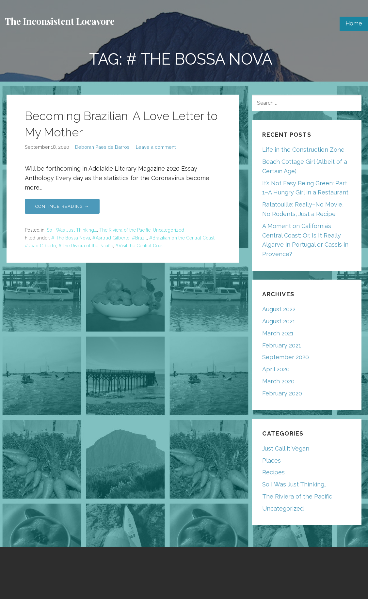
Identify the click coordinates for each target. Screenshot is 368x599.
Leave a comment (156, 147)
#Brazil (139, 237)
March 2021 (278, 333)
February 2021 (281, 345)
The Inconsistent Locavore (60, 21)
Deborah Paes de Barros (102, 147)
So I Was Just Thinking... (72, 230)
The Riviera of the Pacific (125, 230)
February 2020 (282, 393)
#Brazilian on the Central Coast (182, 237)
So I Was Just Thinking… (294, 484)
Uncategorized (168, 230)
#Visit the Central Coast (140, 245)
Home (353, 23)
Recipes (273, 472)
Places (271, 460)
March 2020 (278, 381)
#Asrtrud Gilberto (111, 237)
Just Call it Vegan (285, 448)
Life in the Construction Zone (303, 149)
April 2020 (276, 369)
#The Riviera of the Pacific (85, 245)
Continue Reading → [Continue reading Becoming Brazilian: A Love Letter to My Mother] (62, 206)
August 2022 (279, 309)
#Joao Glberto (40, 245)
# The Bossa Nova (70, 237)
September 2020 (285, 357)
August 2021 (278, 321)
